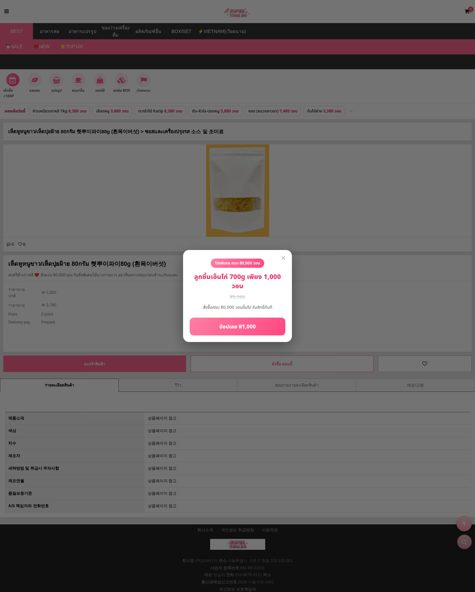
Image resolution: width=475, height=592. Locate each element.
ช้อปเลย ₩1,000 (237, 327)
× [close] (283, 257)
